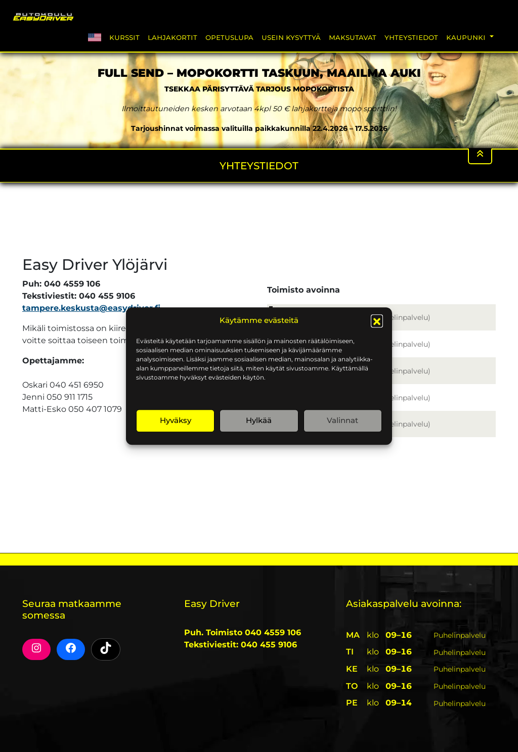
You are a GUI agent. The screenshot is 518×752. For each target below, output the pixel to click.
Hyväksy (175, 420)
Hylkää (259, 420)
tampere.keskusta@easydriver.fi (91, 308)
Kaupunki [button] (467, 37)
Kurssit (124, 37)
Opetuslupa (229, 37)
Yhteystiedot (411, 37)
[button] (377, 321)
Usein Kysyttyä (291, 37)
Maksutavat (352, 37)
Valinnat (342, 420)
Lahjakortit (172, 37)
